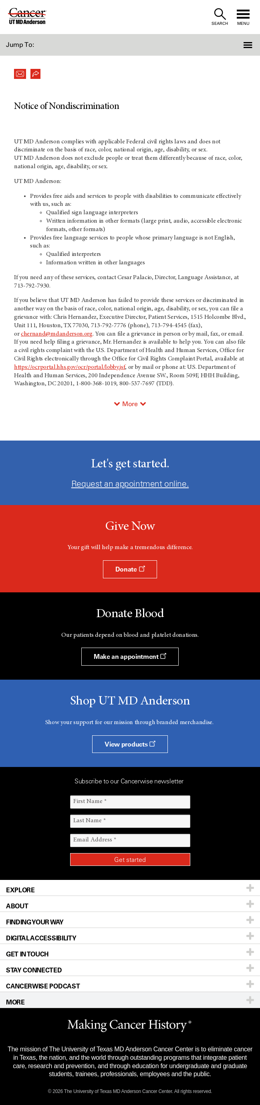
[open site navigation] (243, 17)
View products (130, 744)
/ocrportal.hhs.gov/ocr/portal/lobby (74, 367)
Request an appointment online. (130, 484)
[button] (240, 45)
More (130, 404)
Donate (130, 569)
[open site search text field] (219, 17)
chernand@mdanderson (52, 334)
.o (85, 334)
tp (21, 367)
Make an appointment (130, 656)
